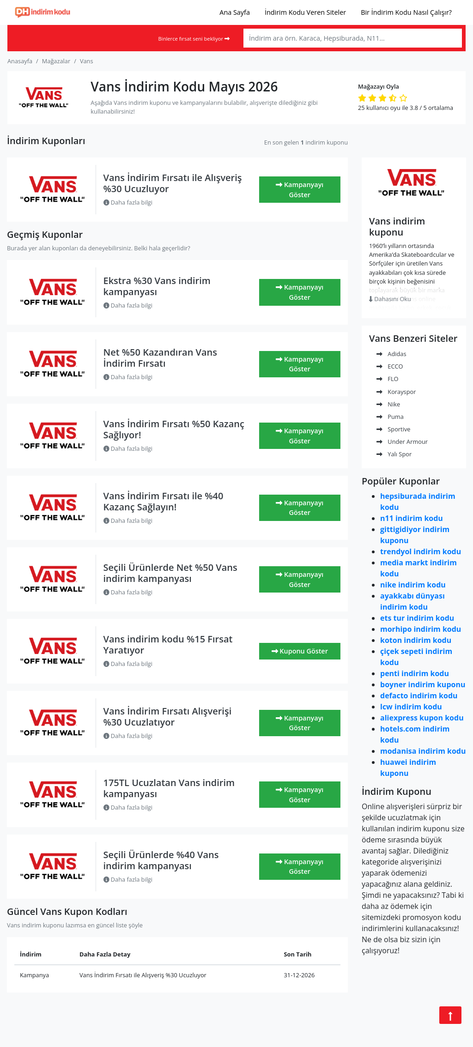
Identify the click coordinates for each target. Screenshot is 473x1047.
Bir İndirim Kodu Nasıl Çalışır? (406, 12)
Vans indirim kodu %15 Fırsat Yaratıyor (168, 644)
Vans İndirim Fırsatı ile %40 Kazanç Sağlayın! (163, 501)
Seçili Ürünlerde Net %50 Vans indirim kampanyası (170, 573)
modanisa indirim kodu (423, 751)
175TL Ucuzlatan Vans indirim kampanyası (169, 788)
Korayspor (396, 391)
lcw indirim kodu (411, 707)
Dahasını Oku (390, 299)
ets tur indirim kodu (417, 618)
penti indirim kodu (414, 673)
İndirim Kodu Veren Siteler (305, 12)
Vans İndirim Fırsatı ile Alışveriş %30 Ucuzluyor (172, 183)
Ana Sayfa (234, 12)
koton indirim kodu (415, 640)
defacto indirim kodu (419, 695)
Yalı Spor (394, 454)
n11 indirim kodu (411, 518)
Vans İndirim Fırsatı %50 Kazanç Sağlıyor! (173, 429)
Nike (388, 404)
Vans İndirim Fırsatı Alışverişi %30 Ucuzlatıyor (167, 716)
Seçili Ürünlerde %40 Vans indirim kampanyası (161, 860)
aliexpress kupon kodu (422, 718)
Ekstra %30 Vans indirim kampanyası (157, 286)
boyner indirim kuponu (422, 684)
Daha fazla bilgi (128, 202)
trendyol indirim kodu (420, 551)
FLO (387, 379)
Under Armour (402, 441)
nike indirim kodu (413, 585)
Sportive (393, 429)
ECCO (389, 366)
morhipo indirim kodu (420, 629)
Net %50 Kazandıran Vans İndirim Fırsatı (160, 357)
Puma (390, 416)
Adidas (391, 354)
